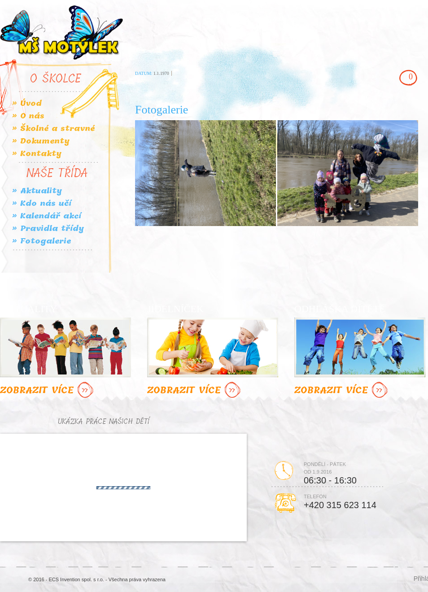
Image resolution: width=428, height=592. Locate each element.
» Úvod (27, 103)
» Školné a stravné (53, 128)
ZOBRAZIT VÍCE (48, 391)
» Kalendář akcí (46, 216)
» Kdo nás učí (41, 203)
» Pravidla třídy (48, 228)
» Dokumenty (41, 141)
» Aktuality (37, 191)
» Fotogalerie (41, 241)
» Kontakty (36, 154)
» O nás (28, 116)
